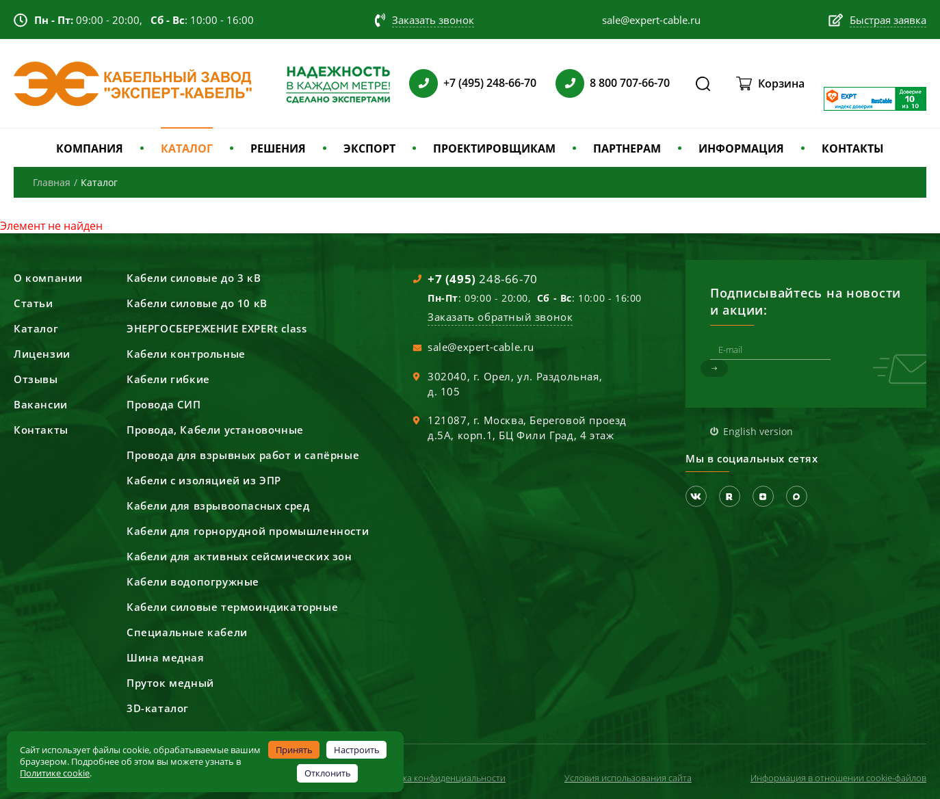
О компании (48, 278)
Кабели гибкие (168, 379)
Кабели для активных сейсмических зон (239, 556)
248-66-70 (483, 279)
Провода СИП (164, 404)
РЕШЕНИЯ (278, 148)
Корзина (781, 83)
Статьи (33, 303)
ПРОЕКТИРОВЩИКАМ (494, 148)
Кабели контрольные (186, 354)
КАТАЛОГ (187, 148)
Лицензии (42, 354)
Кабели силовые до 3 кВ (194, 278)
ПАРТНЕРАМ (627, 148)
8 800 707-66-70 (630, 82)
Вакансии (41, 404)
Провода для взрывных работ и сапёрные (243, 455)
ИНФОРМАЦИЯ (741, 148)
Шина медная (166, 657)
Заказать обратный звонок (500, 317)
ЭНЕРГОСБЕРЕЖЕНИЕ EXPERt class (216, 328)
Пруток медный (170, 683)
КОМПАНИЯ (89, 148)
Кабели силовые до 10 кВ (197, 303)
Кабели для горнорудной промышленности (248, 531)
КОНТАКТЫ (853, 148)
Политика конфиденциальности (438, 778)
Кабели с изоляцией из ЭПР (204, 480)
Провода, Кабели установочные (215, 429)
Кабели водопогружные (193, 581)
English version (758, 431)
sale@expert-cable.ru (481, 347)
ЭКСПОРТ (369, 148)
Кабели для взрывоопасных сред (218, 505)
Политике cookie (55, 773)
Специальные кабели (187, 632)
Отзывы (36, 379)
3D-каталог (158, 708)
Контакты (41, 429)
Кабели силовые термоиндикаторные (232, 607)
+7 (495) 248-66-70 (489, 82)
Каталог (36, 328)
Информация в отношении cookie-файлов (838, 778)
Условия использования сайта (628, 778)
